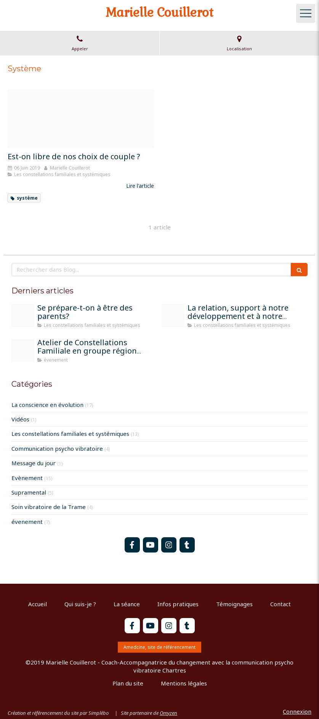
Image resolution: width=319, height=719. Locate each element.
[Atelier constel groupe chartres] (173, 315)
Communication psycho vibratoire (57, 448)
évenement (27, 521)
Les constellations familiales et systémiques (70, 433)
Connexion (297, 711)
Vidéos (20, 419)
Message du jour (33, 463)
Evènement (27, 478)
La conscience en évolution (47, 404)
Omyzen (168, 712)
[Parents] (22, 315)
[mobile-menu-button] (305, 13)
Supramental (28, 492)
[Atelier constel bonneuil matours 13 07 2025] (22, 350)
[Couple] (81, 118)
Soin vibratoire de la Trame (48, 507)
